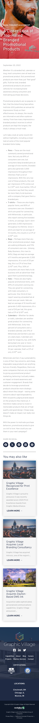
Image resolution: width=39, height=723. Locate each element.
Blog (5, 25)
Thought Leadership (19, 25)
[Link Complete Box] (19, 488)
